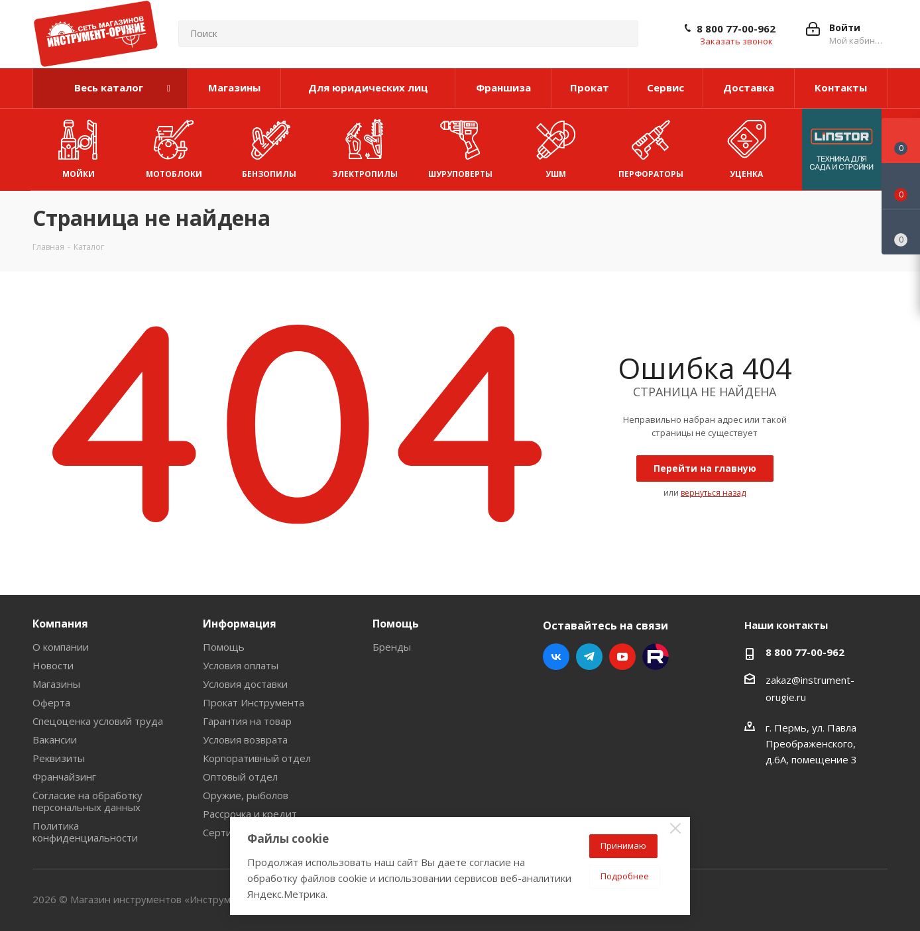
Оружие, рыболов (245, 795)
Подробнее (625, 876)
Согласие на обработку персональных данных (87, 801)
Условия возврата (245, 739)
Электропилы (365, 146)
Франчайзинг (64, 776)
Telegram (589, 656)
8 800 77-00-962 (736, 28)
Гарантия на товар (247, 721)
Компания (60, 623)
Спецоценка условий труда (97, 721)
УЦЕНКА (746, 146)
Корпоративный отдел (257, 758)
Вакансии (54, 739)
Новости (53, 665)
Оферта (51, 702)
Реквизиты (58, 758)
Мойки (78, 146)
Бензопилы (269, 146)
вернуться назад (713, 492)
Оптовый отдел (240, 776)
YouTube (622, 656)
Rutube (655, 656)
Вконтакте (556, 656)
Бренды (392, 646)
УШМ (555, 146)
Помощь (224, 646)
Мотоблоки (173, 146)
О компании (60, 646)
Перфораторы (650, 146)
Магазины (56, 683)
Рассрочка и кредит (250, 813)
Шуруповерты (460, 146)
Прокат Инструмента (253, 702)
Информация (239, 623)
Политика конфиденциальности (85, 831)
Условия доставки (245, 683)
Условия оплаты (240, 665)
